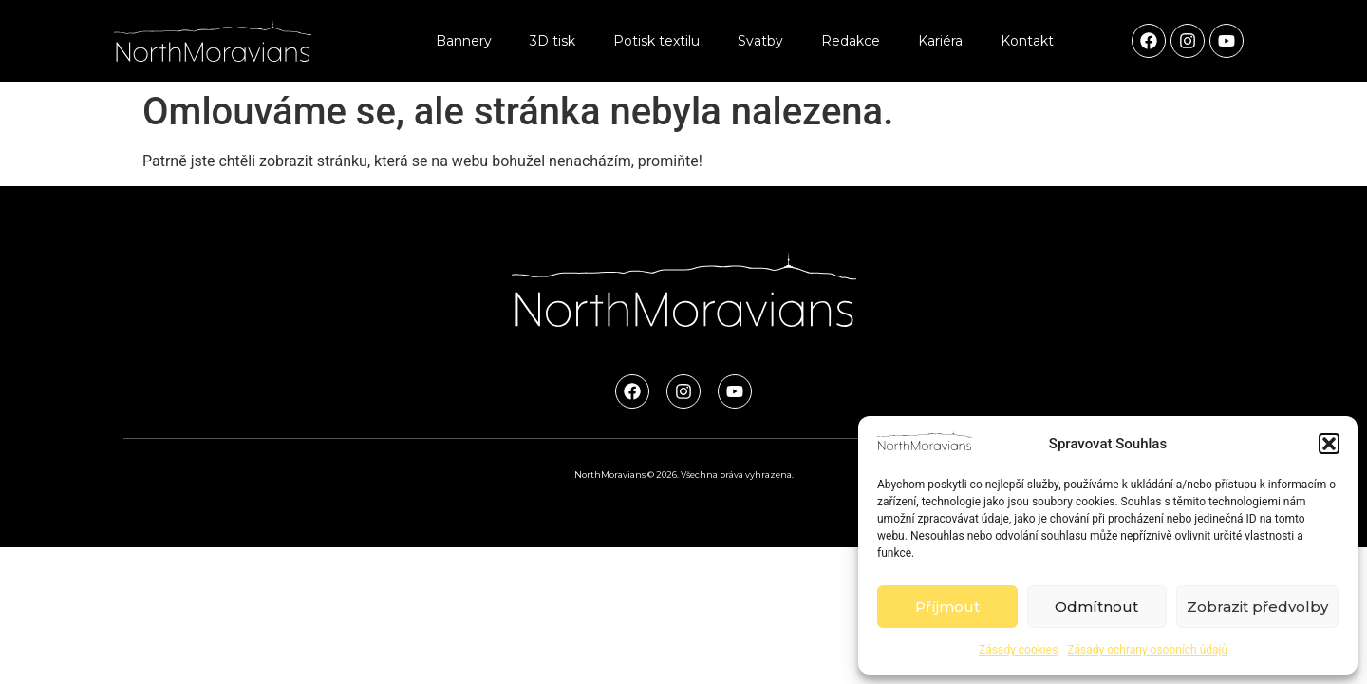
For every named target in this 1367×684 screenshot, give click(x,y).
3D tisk (552, 40)
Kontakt (1027, 40)
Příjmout (947, 607)
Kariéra (940, 40)
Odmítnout (1096, 607)
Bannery (464, 40)
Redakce (850, 40)
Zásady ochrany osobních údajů (1147, 649)
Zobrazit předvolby (1257, 607)
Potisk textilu (656, 40)
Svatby (760, 40)
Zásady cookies (1018, 649)
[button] (1329, 443)
